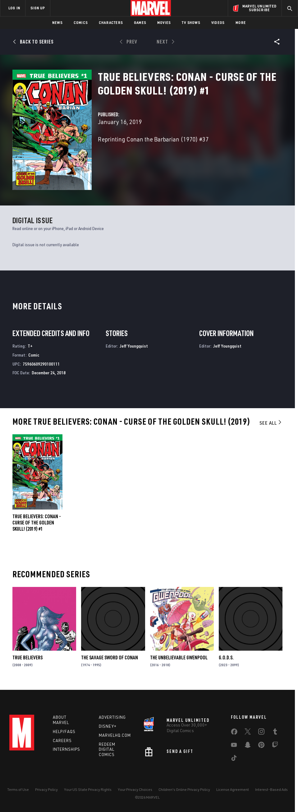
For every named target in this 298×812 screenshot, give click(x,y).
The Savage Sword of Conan (109, 657)
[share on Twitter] (248, 733)
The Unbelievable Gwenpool (179, 657)
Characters (111, 22)
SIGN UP (37, 8)
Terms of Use (18, 789)
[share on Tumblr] (275, 733)
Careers (62, 740)
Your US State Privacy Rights (88, 789)
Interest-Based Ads (271, 789)
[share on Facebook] (234, 733)
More (241, 22)
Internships (66, 749)
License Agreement (232, 789)
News (57, 22)
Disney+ (108, 726)
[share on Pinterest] (261, 746)
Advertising (112, 717)
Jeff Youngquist (134, 345)
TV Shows (191, 22)
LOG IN (14, 8)
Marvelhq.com (115, 735)
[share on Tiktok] (234, 759)
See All (270, 423)
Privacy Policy (46, 789)
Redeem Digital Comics (107, 749)
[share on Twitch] (275, 746)
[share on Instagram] (261, 733)
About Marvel (61, 720)
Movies (164, 22)
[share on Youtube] (234, 746)
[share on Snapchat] (248, 746)
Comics (81, 22)
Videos (217, 22)
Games (140, 22)
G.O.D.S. (226, 657)
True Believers (27, 657)
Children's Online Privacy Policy (184, 789)
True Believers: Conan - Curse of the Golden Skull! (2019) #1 (36, 522)
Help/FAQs (64, 731)
